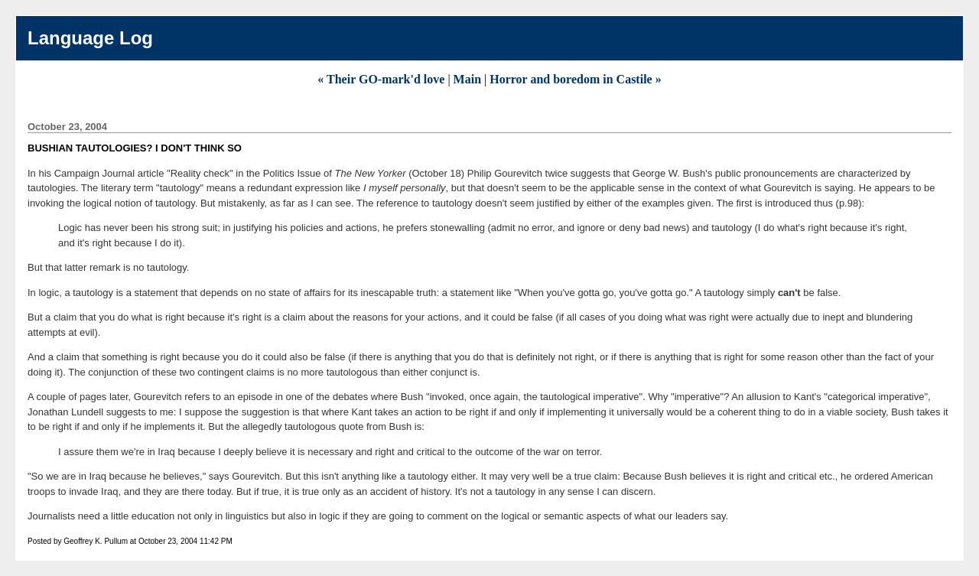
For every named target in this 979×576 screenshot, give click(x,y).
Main (467, 79)
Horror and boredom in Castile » (575, 79)
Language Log (90, 38)
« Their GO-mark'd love (382, 79)
